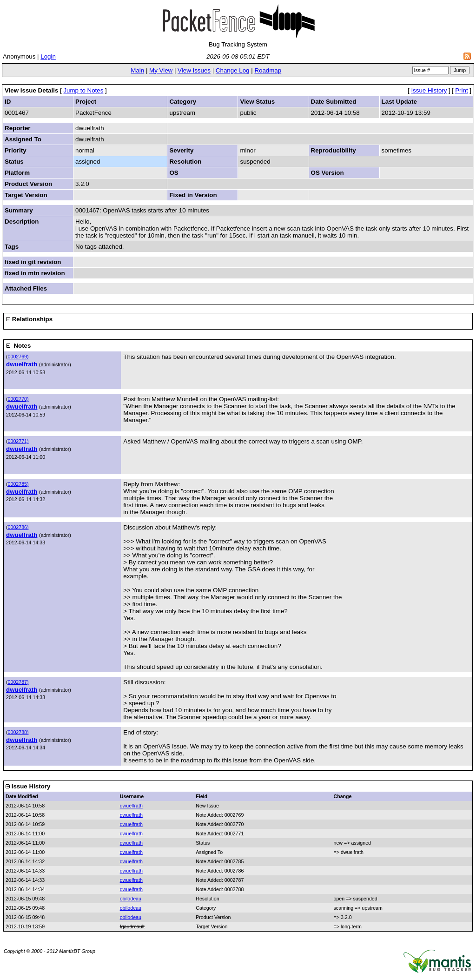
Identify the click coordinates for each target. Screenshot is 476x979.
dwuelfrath (21, 364)
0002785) (18, 484)
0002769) (18, 356)
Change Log (233, 70)
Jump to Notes (83, 90)
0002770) (18, 399)
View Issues (194, 70)
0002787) (18, 682)
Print (461, 90)
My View (160, 70)
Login (48, 56)
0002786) (18, 527)
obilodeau (130, 898)
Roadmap (267, 70)
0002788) (18, 732)
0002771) (18, 441)
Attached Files (26, 288)
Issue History (429, 90)
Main (137, 70)
